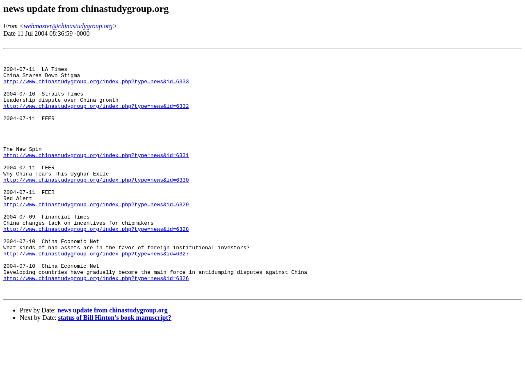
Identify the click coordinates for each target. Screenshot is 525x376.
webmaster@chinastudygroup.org (68, 26)
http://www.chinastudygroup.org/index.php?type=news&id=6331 (96, 176)
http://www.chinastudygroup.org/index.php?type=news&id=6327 (96, 294)
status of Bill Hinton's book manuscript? (114, 365)
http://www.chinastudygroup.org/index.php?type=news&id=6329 (96, 235)
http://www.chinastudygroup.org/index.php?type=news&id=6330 (96, 205)
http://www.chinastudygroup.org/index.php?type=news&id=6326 (96, 323)
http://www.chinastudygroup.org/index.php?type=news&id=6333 (96, 87)
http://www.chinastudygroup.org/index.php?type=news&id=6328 (96, 264)
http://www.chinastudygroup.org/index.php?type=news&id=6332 (96, 117)
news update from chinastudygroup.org (112, 358)
